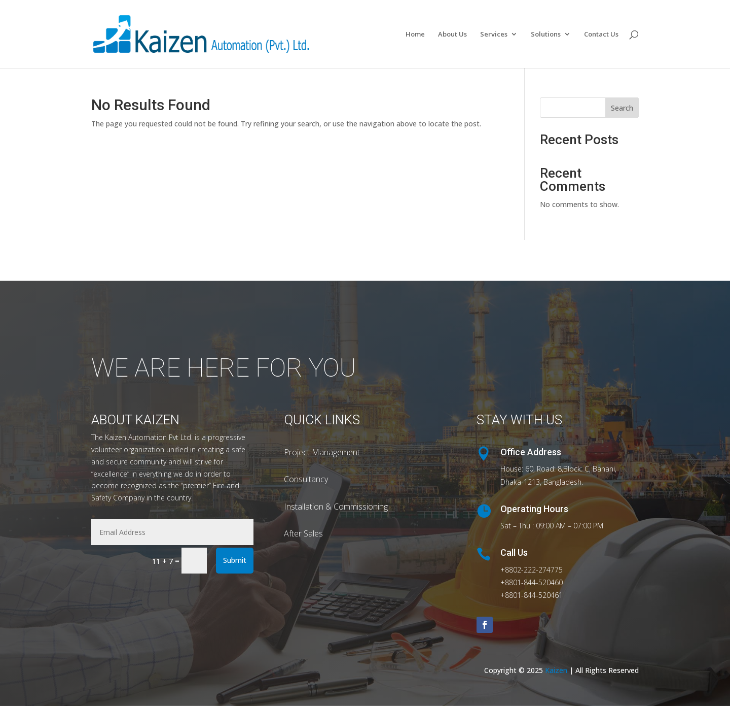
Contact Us (601, 34)
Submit (234, 560)
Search (622, 108)
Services (493, 34)
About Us (452, 34)
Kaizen (557, 670)
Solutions (546, 34)
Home (415, 34)
